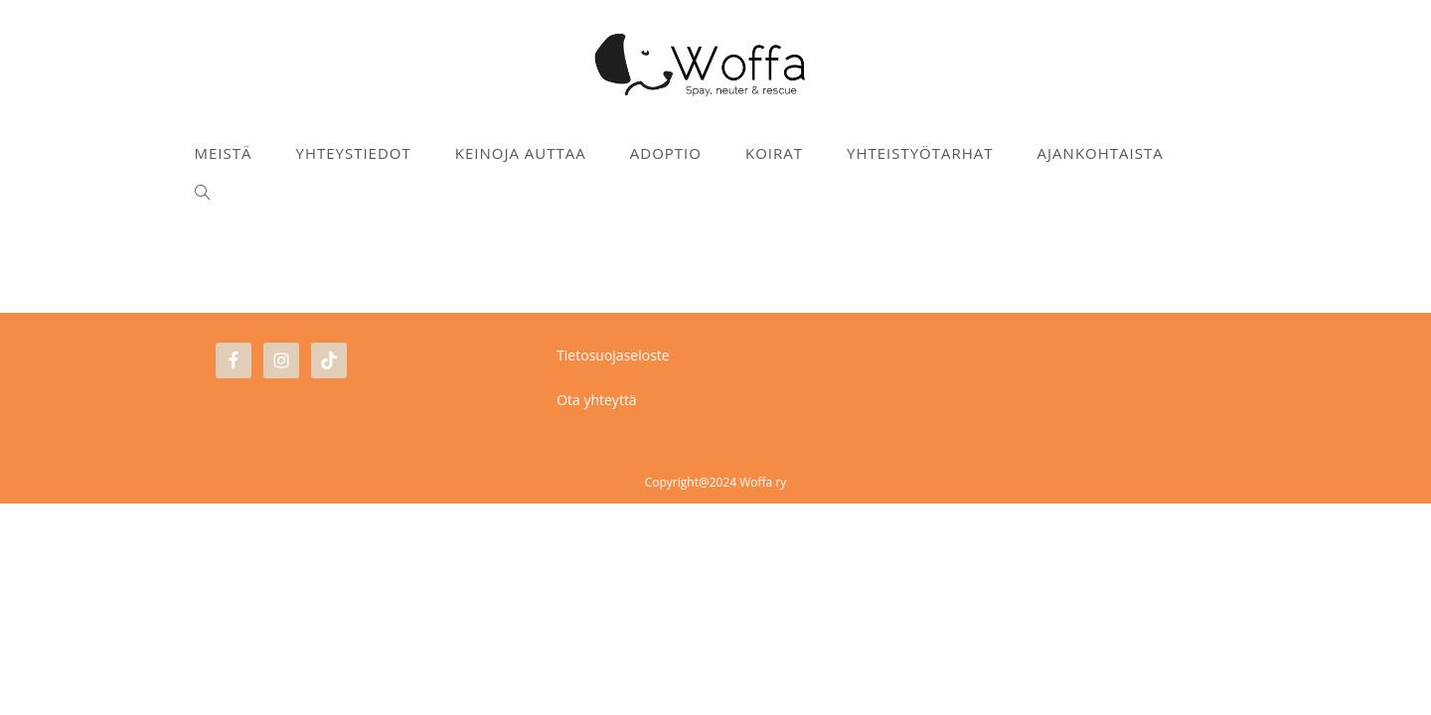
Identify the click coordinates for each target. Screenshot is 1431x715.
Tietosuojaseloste (613, 566)
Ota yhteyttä (596, 611)
